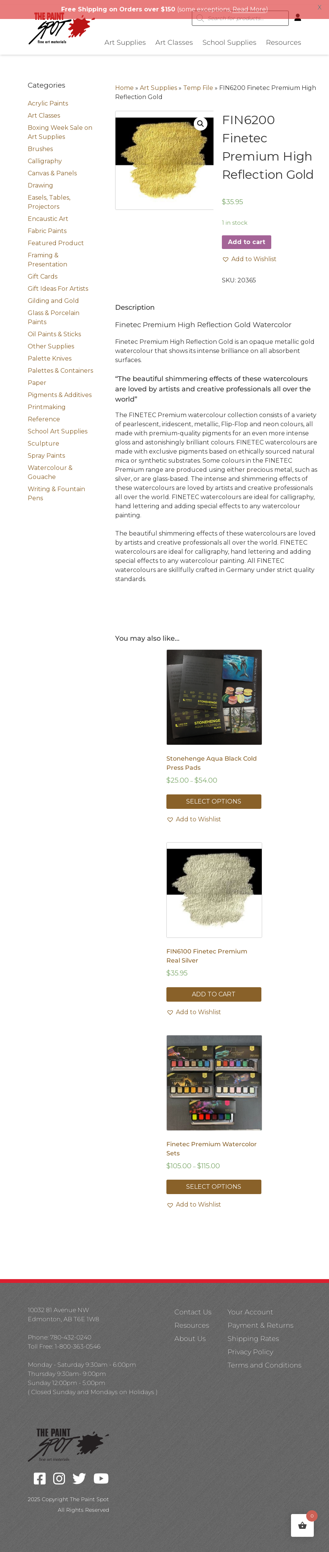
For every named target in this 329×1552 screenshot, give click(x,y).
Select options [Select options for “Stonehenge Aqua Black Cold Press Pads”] (213, 796)
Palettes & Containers (60, 366)
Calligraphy (45, 156)
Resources (283, 38)
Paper (37, 378)
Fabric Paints (47, 226)
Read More (249, 9)
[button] (200, 119)
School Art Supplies (57, 426)
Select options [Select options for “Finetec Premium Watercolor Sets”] (213, 1182)
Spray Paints (46, 451)
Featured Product (56, 238)
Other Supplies (51, 341)
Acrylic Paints (48, 98)
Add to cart (246, 237)
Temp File (198, 83)
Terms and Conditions (264, 1361)
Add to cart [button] (214, 989)
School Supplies (229, 38)
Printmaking (47, 402)
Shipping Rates (253, 1334)
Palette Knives (49, 354)
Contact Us (192, 1307)
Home (124, 83)
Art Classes (174, 38)
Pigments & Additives (60, 390)
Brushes (40, 144)
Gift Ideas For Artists (58, 284)
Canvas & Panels (52, 168)
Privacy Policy (250, 1347)
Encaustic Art (48, 214)
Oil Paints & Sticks (54, 329)
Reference (44, 414)
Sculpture (43, 439)
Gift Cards (42, 272)
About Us (190, 1334)
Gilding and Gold (53, 296)
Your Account (250, 1307)
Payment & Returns (260, 1321)
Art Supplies (125, 38)
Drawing (40, 180)
